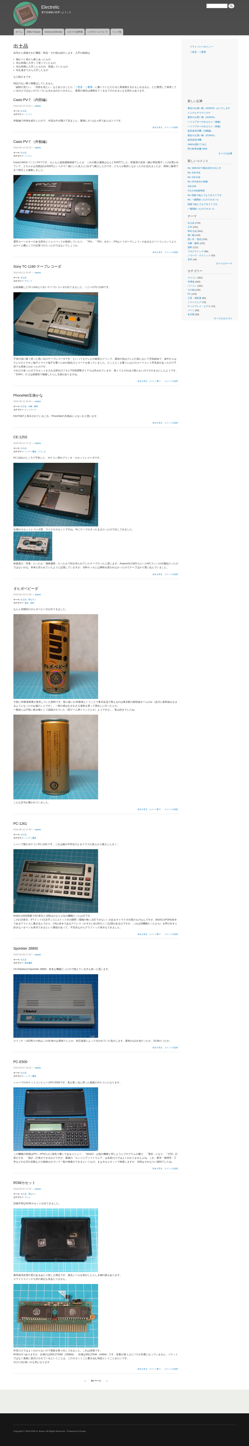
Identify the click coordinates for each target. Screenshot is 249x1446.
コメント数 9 (154, 809)
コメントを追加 (171, 127)
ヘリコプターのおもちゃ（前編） (205, 126)
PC (189, 294)
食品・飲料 (29, 603)
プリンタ (42, 451)
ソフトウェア (194, 302)
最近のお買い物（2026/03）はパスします (209, 108)
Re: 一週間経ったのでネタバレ (203, 199)
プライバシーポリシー (201, 46)
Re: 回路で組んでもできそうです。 (206, 195)
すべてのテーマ (224, 263)
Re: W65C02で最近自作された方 (204, 168)
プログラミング (196, 251)
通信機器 (28, 963)
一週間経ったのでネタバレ (201, 208)
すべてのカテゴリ (223, 318)
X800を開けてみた (197, 144)
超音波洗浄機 (194, 139)
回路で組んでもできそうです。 (204, 204)
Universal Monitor (53, 32)
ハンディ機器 (30, 451)
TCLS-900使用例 (196, 190)
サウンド (28, 281)
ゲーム (27, 1197)
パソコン (28, 114)
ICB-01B (192, 186)
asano (38, 106)
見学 (190, 259)
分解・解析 (33, 406)
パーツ (191, 310)
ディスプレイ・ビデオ (199, 306)
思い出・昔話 (194, 239)
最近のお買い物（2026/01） (202, 135)
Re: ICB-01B (194, 172)
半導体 (191, 281)
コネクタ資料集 (75, 32)
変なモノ (32, 599)
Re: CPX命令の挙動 (198, 181)
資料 (190, 247)
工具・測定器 (194, 298)
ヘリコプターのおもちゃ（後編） (205, 121)
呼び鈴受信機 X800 (197, 148)
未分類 (191, 314)
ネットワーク (30, 410)
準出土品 (192, 231)
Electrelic (50, 7)
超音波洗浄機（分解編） (200, 130)
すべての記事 (225, 153)
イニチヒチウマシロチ (199, 112)
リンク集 (116, 32)
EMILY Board (33, 32)
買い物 (191, 235)
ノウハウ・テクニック (199, 255)
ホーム (19, 32)
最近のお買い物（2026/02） (202, 117)
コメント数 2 (154, 381)
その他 (191, 290)
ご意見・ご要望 (83, 87)
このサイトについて (97, 32)
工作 (190, 227)
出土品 (23, 111)
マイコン (192, 277)
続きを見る (157, 127)
